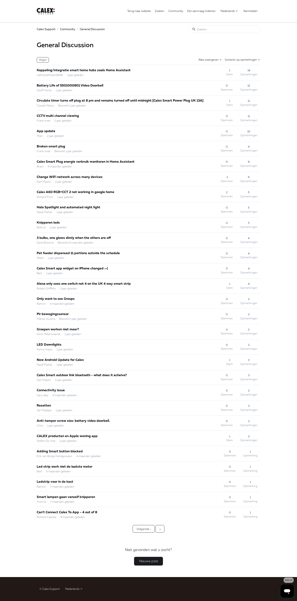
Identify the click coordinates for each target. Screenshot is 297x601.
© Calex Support (49, 588)
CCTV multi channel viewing (58, 115)
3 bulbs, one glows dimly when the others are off (74, 237)
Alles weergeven (210, 59)
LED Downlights (49, 344)
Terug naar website (139, 11)
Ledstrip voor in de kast (55, 481)
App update (46, 131)
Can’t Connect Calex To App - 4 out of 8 (67, 512)
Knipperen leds (48, 222)
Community (175, 11)
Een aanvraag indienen (201, 11)
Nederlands (229, 11)
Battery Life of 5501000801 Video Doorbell (70, 85)
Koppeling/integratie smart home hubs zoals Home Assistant (84, 70)
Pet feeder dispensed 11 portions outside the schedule (78, 253)
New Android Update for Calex (60, 360)
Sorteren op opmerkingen (242, 59)
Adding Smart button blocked (60, 451)
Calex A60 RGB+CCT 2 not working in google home (75, 192)
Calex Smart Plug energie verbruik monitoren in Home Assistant (85, 161)
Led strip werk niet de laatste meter (64, 466)
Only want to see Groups (56, 298)
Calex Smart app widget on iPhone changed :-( (72, 268)
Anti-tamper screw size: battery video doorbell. (73, 420)
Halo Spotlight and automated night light (68, 207)
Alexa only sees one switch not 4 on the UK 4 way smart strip (84, 283)
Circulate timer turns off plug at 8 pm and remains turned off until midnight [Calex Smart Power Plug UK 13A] (120, 100)
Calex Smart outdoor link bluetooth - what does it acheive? (82, 375)
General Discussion (92, 29)
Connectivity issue (51, 390)
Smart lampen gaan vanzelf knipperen (66, 497)
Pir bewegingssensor (53, 314)
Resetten (44, 405)
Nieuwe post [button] (148, 561)
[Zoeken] (225, 29)
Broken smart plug (51, 146)
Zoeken (159, 11)
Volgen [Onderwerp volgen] (43, 59)
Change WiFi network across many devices (70, 177)
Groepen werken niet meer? (58, 329)
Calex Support (46, 29)
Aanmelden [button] (250, 11)
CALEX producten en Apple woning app (67, 436)
